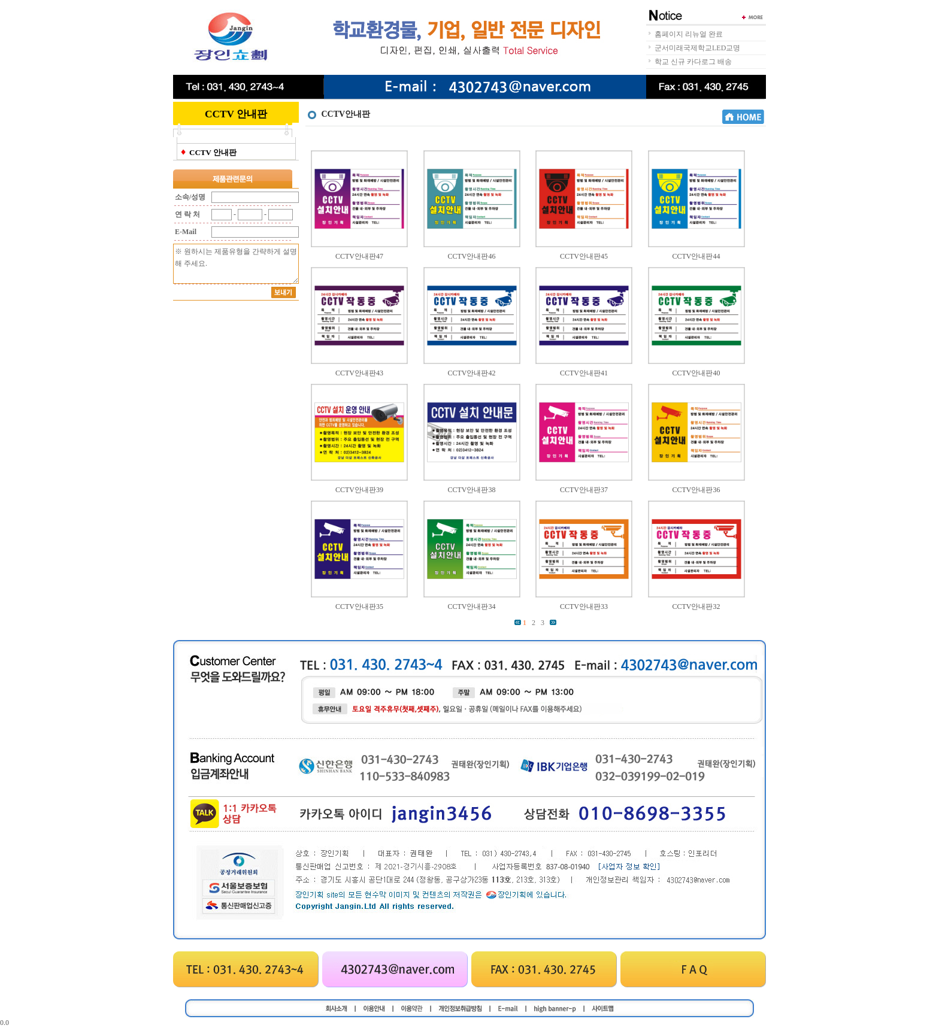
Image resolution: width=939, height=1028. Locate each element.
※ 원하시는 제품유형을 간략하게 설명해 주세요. (236, 264)
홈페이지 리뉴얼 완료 (689, 34)
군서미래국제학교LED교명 (697, 48)
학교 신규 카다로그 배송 (693, 61)
